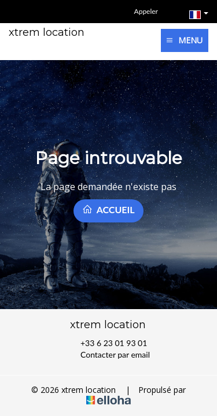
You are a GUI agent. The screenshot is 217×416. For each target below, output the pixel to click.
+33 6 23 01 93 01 (107, 343)
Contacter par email (108, 355)
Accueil (108, 209)
